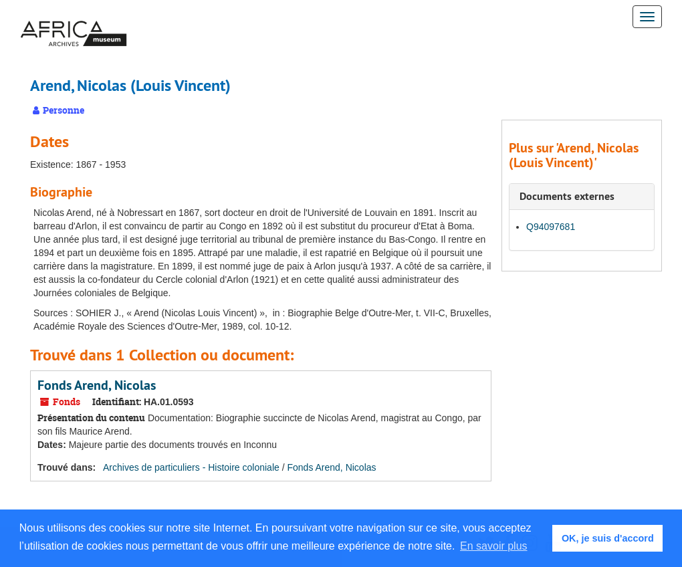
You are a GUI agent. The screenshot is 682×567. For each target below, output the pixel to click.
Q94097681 (550, 226)
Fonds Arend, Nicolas (96, 385)
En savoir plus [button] (494, 546)
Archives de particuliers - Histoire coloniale (191, 467)
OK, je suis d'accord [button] (608, 538)
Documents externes (567, 196)
